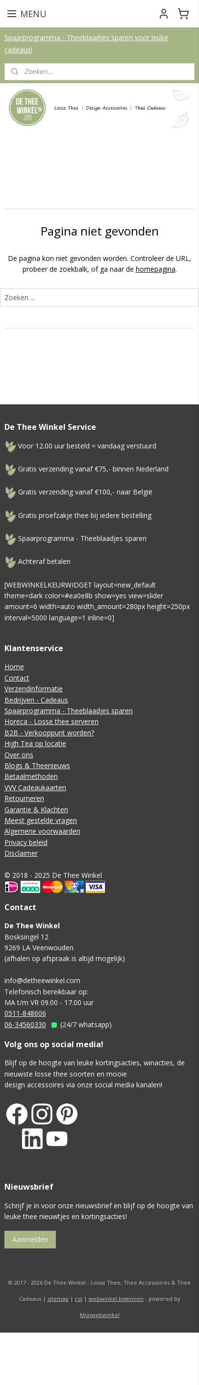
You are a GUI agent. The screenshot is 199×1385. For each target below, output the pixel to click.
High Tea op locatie (35, 743)
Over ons (18, 754)
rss (78, 1298)
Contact (16, 677)
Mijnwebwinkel (100, 1314)
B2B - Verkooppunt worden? (49, 732)
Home (14, 666)
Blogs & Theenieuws (37, 765)
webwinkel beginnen (116, 1298)
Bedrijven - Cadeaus (36, 699)
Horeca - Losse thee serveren (51, 721)
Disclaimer (21, 853)
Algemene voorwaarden (42, 831)
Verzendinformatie (33, 688)
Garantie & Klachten (36, 809)
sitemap (58, 1298)
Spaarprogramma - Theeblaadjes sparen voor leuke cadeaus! (86, 43)
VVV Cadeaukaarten (35, 787)
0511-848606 (25, 1013)
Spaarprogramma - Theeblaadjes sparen (68, 710)
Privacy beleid (26, 842)
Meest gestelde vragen (40, 820)
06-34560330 (25, 1024)
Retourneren (24, 798)
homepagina (155, 269)
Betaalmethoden (31, 776)
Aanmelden (30, 1239)
